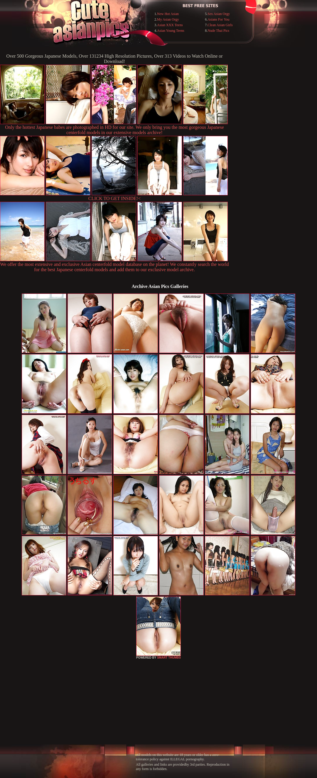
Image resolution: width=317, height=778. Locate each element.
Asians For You (218, 19)
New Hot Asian (168, 14)
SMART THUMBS (169, 657)
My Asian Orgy (168, 19)
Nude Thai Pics (218, 31)
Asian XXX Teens (170, 25)
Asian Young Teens (170, 31)
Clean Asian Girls (220, 25)
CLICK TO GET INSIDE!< (114, 198)
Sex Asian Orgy (219, 14)
